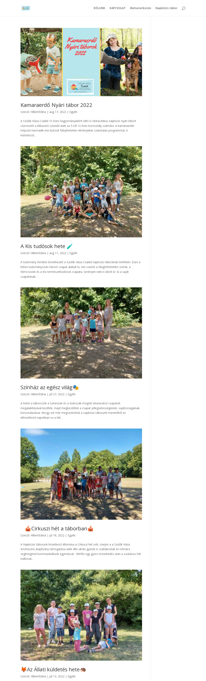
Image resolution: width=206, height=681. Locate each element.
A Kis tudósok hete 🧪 (47, 246)
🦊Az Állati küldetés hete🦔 (53, 669)
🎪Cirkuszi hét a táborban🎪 (57, 528)
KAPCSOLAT (118, 8)
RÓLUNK (99, 8)
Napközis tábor (166, 8)
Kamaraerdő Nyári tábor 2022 (56, 104)
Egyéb (73, 112)
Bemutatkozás (140, 8)
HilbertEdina (38, 112)
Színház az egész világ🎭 (50, 387)
